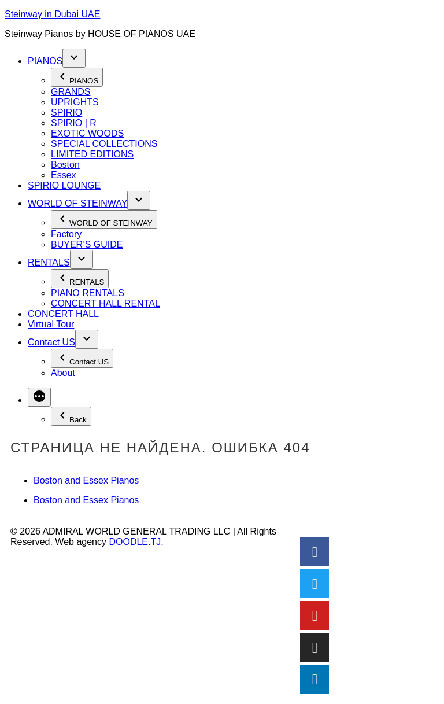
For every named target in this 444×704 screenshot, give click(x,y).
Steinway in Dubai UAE (52, 14)
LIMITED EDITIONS (92, 154)
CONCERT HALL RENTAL (105, 303)
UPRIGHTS (75, 102)
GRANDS (70, 92)
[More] (39, 397)
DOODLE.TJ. (136, 542)
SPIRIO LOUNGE (64, 185)
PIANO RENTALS (87, 293)
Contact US (51, 342)
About (63, 373)
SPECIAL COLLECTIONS (104, 144)
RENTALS (49, 262)
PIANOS (45, 61)
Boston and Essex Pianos (86, 480)
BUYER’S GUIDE (87, 244)
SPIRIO (66, 112)
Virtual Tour (51, 324)
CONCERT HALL (63, 314)
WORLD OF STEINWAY (77, 203)
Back (71, 416)
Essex (63, 175)
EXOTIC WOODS (87, 133)
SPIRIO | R (74, 123)
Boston (65, 164)
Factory (66, 234)
